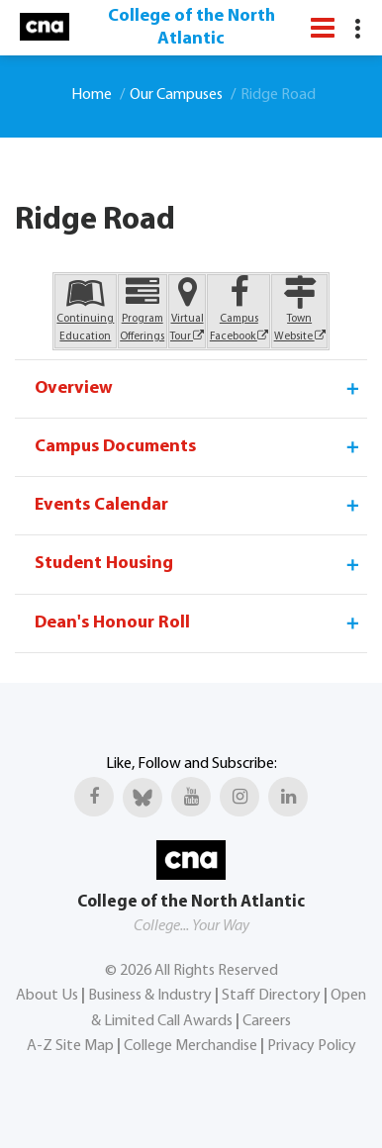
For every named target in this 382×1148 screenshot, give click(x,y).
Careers (266, 1021)
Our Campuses (176, 95)
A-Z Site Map (70, 1046)
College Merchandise (190, 1046)
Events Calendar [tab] (198, 506)
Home (91, 95)
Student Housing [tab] (198, 564)
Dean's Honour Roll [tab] (198, 623)
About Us (47, 996)
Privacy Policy (311, 1046)
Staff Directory (271, 996)
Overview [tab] (198, 389)
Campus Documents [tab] (198, 447)
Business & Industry (150, 996)
